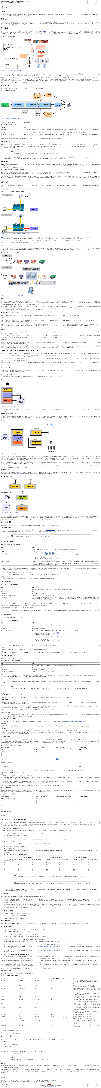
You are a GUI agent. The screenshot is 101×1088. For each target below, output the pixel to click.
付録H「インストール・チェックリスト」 (10, 709)
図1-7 (21, 473)
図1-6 (40, 417)
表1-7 (47, 791)
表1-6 (53, 742)
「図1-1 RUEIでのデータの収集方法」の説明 (11, 70)
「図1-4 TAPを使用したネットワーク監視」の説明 (12, 295)
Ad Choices (53, 1086)
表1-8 (92, 851)
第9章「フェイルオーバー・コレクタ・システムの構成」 (44, 950)
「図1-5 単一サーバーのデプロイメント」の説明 (12, 406)
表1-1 (13, 122)
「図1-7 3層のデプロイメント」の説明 (9, 512)
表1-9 (2, 973)
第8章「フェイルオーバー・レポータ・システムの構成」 (44, 946)
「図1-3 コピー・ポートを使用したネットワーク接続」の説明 (15, 233)
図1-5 (54, 376)
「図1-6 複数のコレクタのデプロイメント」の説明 (12, 453)
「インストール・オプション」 (14, 525)
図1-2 (6, 88)
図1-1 (45, 31)
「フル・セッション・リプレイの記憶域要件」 (71, 721)
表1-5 (17, 658)
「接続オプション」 (50, 530)
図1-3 (7, 189)
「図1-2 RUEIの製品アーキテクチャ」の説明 (11, 118)
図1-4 (54, 249)
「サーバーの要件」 (30, 714)
